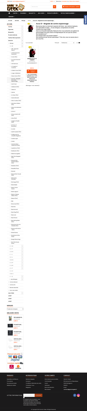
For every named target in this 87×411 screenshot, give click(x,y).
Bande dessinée (14, 287)
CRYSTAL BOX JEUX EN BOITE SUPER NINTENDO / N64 (18, 346)
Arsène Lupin (14, 138)
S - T (12, 268)
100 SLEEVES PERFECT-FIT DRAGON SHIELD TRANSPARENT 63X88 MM (18, 317)
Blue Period (14, 217)
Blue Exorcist (14, 209)
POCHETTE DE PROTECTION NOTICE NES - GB (18, 324)
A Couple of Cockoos (14, 67)
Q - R (12, 265)
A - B (12, 46)
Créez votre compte (74, 1)
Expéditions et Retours (12, 379)
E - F (12, 249)
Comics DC (12, 285)
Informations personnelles (51, 379)
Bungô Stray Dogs (15, 239)
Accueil (9, 24)
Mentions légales (30, 379)
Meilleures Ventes (13, 313)
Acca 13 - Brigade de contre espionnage (15, 80)
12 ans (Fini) (14, 57)
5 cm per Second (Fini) (15, 60)
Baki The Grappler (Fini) (15, 157)
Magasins (28, 387)
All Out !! (13, 111)
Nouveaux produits (12, 383)
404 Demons (14, 63)
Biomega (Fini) (15, 182)
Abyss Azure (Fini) (15, 76)
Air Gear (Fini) (14, 95)
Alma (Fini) (14, 118)
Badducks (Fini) (15, 151)
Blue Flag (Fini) (15, 212)
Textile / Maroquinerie (67, 13)
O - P (12, 262)
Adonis (13, 92)
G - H (12, 251)
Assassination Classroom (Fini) (15, 144)
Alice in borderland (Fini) (16, 108)
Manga (11, 43)
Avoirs (46, 383)
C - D (12, 246)
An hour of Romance (14, 125)
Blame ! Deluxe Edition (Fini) (15, 195)
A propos (28, 381)
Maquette (32, 13)
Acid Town (14, 84)
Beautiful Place (15, 168)
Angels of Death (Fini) (15, 121)
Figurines (23, 13)
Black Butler (14, 185)
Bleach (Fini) (14, 198)
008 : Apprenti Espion (14, 49)
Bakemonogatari (15, 153)
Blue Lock (13, 215)
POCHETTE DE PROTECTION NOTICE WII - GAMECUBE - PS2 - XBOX (18, 331)
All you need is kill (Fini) (15, 114)
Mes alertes (48, 389)
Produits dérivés (52, 13)
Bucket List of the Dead (15, 236)
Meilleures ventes (11, 385)
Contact (67, 375)
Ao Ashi (13, 129)
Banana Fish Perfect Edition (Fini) (15, 162)
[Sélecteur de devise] (52, 1)
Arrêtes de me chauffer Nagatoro (16, 135)
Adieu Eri (13, 89)
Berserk (13, 171)
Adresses (47, 385)
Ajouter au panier (31, 71)
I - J (11, 254)
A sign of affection (15, 73)
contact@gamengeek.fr (18, 1)
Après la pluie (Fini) (16, 132)
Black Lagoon (14, 191)
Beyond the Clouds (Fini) (16, 174)
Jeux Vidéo (41, 13)
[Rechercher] (43, 6)
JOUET (10, 296)
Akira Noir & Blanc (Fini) (15, 104)
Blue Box (13, 206)
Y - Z (12, 276)
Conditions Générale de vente (33, 383)
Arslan (13, 141)
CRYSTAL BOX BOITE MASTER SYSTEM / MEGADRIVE (18, 339)
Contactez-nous (30, 385)
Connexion (64, 1)
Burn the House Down (15, 242)
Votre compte (49, 375)
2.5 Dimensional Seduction (15, 53)
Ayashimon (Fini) (15, 148)
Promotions (10, 381)
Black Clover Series (14, 188)
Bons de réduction (49, 387)
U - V (12, 271)
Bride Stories (14, 232)
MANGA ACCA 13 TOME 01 (32, 59)
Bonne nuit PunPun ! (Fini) (16, 229)
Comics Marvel (13, 282)
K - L (12, 257)
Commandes (48, 381)
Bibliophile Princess (14, 178)
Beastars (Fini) (15, 165)
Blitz (12, 201)
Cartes (15, 13)
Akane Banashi (15, 98)
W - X (12, 273)
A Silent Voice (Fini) (16, 70)
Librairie (10, 16)
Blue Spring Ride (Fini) (15, 221)
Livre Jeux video (14, 290)
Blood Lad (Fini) (15, 204)
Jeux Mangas (14, 279)
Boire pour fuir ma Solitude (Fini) (15, 225)
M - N (12, 260)
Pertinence (68, 43)
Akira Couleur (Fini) (16, 100)
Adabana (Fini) (15, 87)
